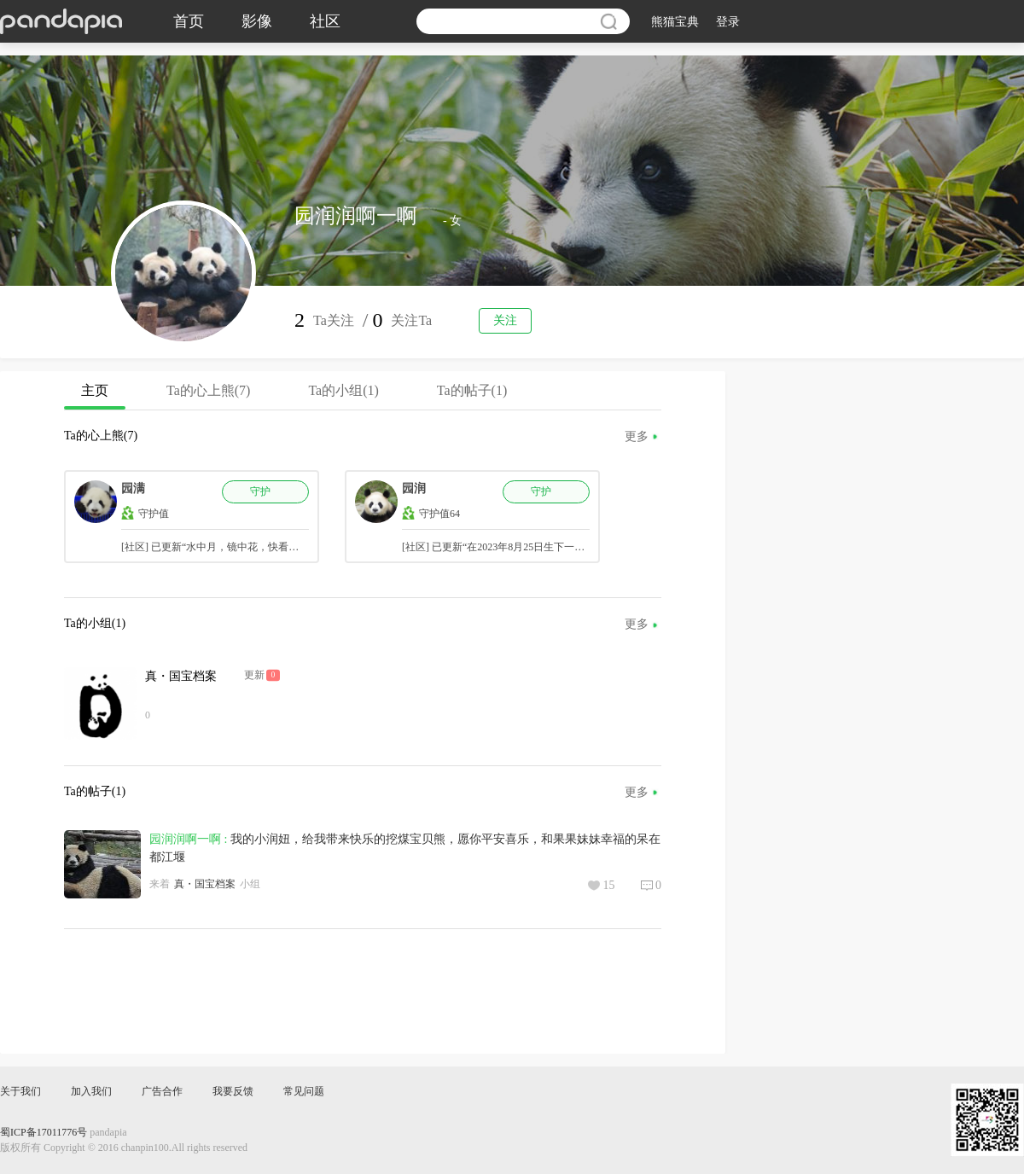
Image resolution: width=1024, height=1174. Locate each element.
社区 (325, 21)
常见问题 (303, 1091)
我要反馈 (232, 1091)
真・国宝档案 (181, 676)
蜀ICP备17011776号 (43, 1132)
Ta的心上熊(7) (208, 390)
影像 (256, 21)
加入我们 (91, 1091)
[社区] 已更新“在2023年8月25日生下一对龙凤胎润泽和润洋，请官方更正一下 (575, 547)
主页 (94, 396)
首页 (188, 21)
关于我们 (20, 1091)
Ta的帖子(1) (472, 390)
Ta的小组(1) (343, 390)
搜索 (608, 21)
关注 (505, 320)
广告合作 (162, 1091)
